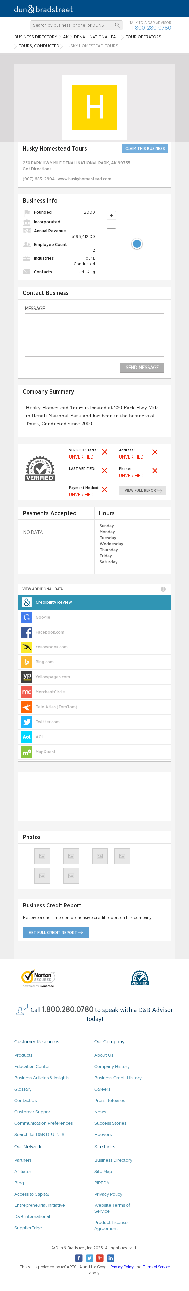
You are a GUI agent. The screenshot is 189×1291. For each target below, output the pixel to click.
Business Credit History (118, 1077)
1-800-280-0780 (151, 28)
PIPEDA (101, 1182)
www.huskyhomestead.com (84, 179)
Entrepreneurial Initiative (39, 1205)
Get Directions (37, 169)
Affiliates (22, 1171)
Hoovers (103, 1134)
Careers (102, 1089)
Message (35, 308)
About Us (103, 1055)
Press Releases (109, 1100)
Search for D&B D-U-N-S (39, 1134)
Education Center (32, 1066)
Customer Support (33, 1111)
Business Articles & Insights (41, 1077)
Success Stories (110, 1123)
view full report (141, 490)
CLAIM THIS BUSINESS (145, 149)
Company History (112, 1066)
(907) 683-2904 (39, 179)
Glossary (22, 1089)
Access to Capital (31, 1194)
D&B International (32, 1216)
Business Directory (113, 1160)
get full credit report (53, 933)
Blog (19, 1182)
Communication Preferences (43, 1123)
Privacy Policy (108, 1194)
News (100, 1111)
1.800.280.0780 (68, 1010)
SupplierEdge (28, 1227)
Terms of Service (156, 1267)
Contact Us (25, 1100)
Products (23, 1055)
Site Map (103, 1171)
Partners (22, 1160)
